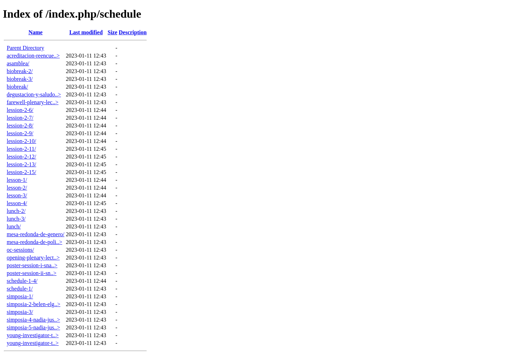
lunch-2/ (16, 211)
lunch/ (14, 226)
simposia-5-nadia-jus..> (33, 327)
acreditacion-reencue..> (33, 56)
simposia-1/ (20, 296)
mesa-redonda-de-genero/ (35, 234)
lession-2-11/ (21, 149)
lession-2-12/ (21, 157)
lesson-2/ (17, 188)
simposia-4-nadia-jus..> (33, 320)
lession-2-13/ (21, 164)
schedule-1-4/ (22, 281)
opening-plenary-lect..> (33, 258)
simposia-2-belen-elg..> (33, 304)
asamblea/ (18, 63)
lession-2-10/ (21, 141)
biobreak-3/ (20, 79)
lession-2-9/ (20, 133)
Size (112, 32)
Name (36, 32)
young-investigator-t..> (33, 335)
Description (133, 32)
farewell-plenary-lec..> (33, 102)
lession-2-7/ (20, 118)
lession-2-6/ (20, 110)
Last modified (86, 32)
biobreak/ (17, 87)
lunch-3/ (16, 219)
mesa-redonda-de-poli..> (34, 242)
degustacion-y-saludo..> (34, 94)
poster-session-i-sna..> (32, 265)
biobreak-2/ (20, 71)
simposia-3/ (20, 312)
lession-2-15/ (21, 172)
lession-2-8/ (20, 126)
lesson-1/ (17, 180)
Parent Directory (25, 48)
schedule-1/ (20, 289)
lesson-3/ (17, 195)
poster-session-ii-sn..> (31, 273)
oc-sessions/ (20, 250)
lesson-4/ (17, 203)
